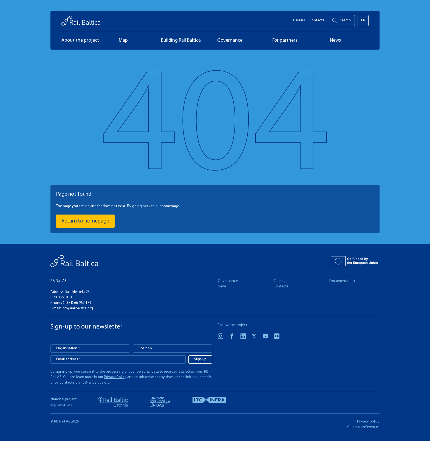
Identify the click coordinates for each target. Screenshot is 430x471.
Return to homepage (85, 221)
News (222, 286)
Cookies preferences (363, 427)
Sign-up (200, 359)
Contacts (316, 19)
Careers (299, 19)
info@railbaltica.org (77, 308)
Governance (228, 281)
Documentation (342, 281)
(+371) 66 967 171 (77, 303)
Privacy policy (368, 421)
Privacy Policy (115, 377)
